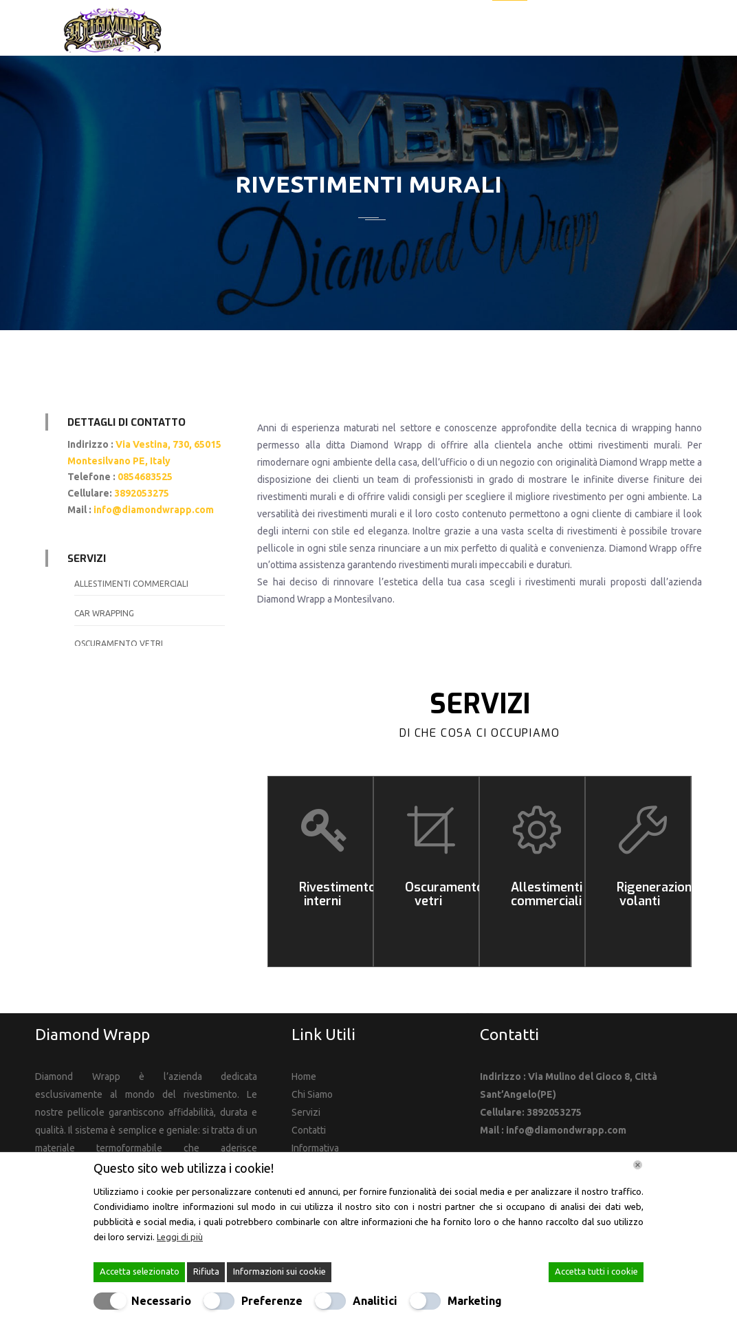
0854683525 (146, 476)
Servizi (509, 28)
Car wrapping (104, 613)
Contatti (628, 28)
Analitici (375, 1301)
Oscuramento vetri (118, 643)
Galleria (566, 28)
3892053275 (142, 493)
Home (350, 28)
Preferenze (271, 1301)
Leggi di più (180, 1237)
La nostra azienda (428, 28)
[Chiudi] (638, 1165)
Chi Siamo (312, 1094)
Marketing (475, 1301)
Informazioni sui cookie (279, 1271)
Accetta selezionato (139, 1271)
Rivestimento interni (337, 894)
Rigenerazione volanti (657, 894)
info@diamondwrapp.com (154, 509)
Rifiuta (206, 1271)
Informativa (315, 1148)
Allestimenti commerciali (131, 583)
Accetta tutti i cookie (596, 1271)
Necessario (161, 1301)
